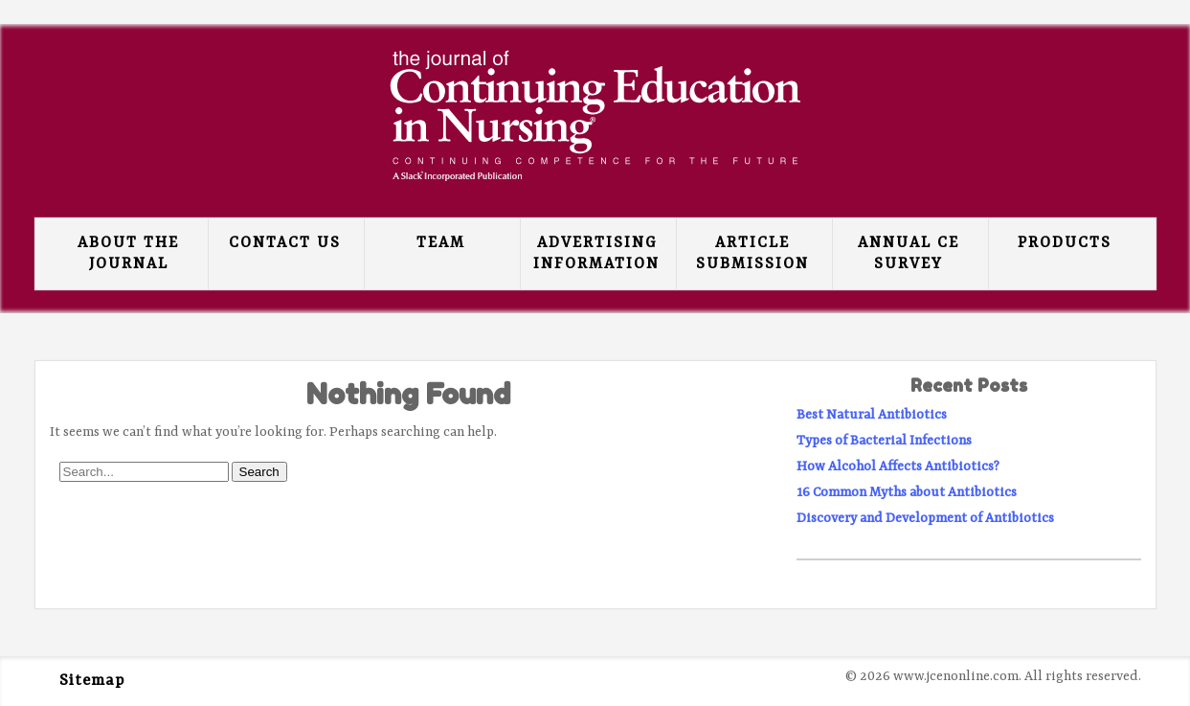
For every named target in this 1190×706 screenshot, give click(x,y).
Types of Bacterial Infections (884, 440)
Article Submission (752, 254)
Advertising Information (596, 254)
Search (259, 472)
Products (1064, 243)
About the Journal (128, 254)
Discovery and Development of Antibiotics (925, 518)
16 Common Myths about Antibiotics (907, 492)
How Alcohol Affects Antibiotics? (898, 466)
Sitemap (91, 681)
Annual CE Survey (908, 254)
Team (440, 243)
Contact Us (285, 243)
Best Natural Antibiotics (872, 414)
